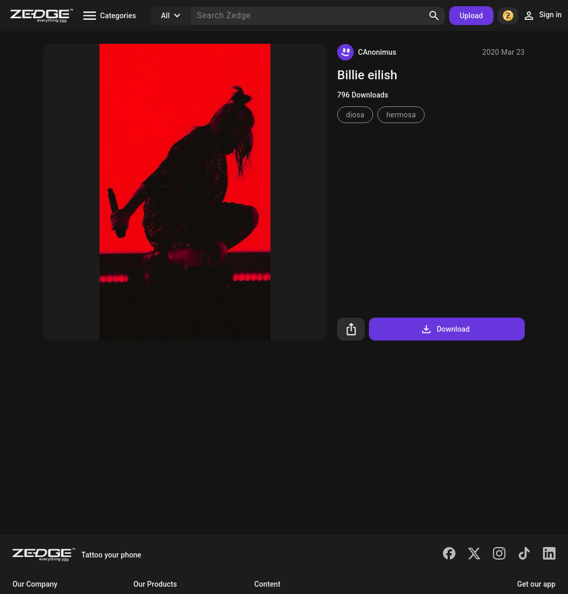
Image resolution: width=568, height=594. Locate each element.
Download (445, 329)
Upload (471, 15)
